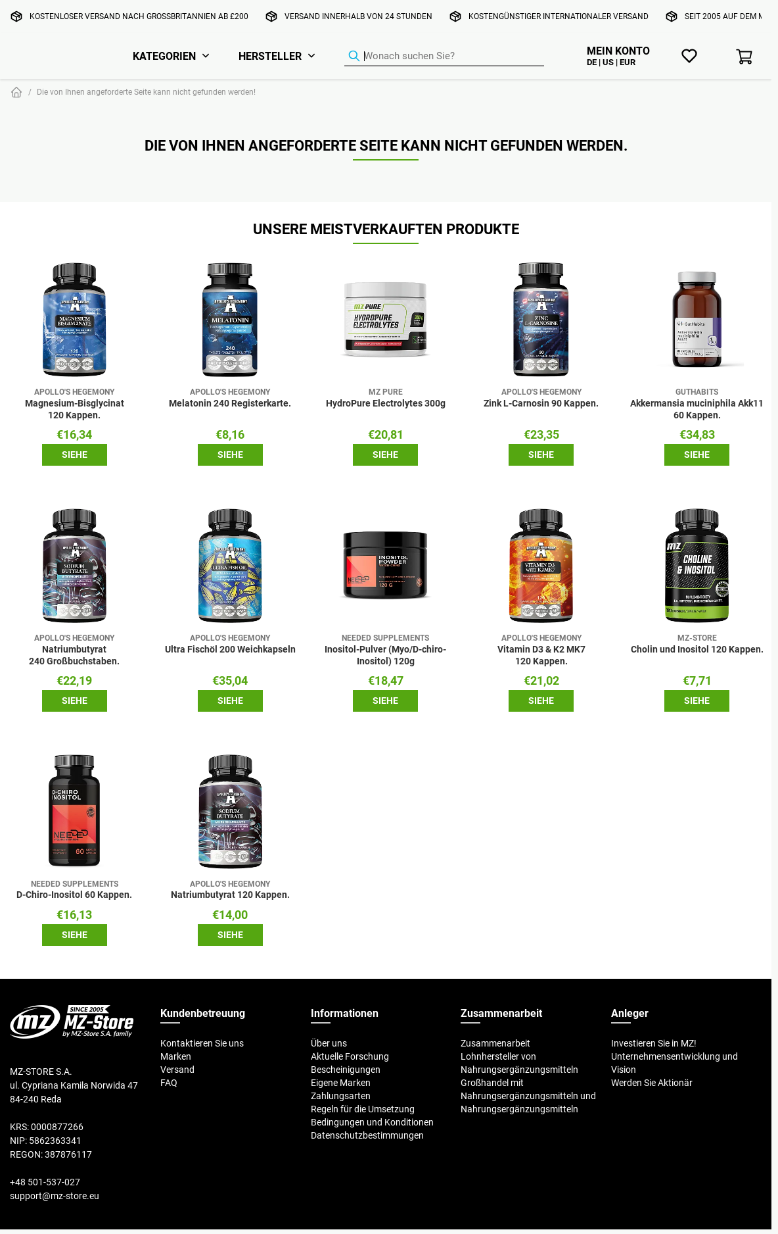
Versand (177, 1069)
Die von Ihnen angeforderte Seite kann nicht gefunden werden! (146, 91)
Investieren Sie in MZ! (654, 1043)
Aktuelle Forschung (350, 1056)
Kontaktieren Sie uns (202, 1043)
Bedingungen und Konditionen (372, 1122)
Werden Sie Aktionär (652, 1082)
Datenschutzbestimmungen (367, 1135)
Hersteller (270, 56)
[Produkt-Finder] (444, 56)
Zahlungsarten (341, 1095)
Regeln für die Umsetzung (363, 1109)
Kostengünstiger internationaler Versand (559, 16)
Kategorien (164, 56)
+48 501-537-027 (45, 1182)
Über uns (329, 1043)
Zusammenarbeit (495, 1043)
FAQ (168, 1082)
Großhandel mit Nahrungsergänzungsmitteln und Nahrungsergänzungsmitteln (528, 1096)
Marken (175, 1056)
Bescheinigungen (345, 1069)
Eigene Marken (341, 1082)
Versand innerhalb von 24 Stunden (358, 16)
